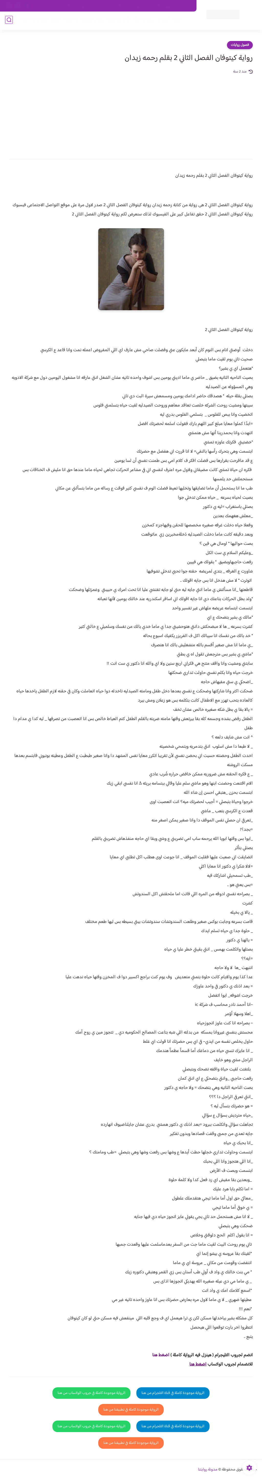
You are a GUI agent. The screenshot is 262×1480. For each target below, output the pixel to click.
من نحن (142, 6)
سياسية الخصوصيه (88, 6)
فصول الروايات (168, 21)
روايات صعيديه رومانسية (83, 21)
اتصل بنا (185, 6)
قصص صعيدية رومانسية (40, 21)
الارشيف (64, 6)
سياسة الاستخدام (118, 6)
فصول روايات (240, 45)
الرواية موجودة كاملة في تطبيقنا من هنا (131, 1409)
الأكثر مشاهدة (118, 21)
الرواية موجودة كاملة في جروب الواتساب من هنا (91, 1393)
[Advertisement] (131, 113)
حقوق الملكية (164, 6)
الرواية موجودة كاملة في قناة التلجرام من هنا (172, 1393)
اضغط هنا (160, 1355)
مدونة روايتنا (207, 1469)
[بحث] (9, 21)
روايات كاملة (142, 21)
